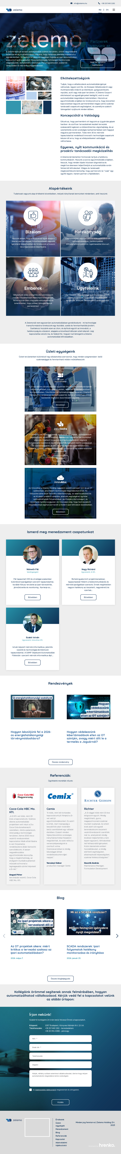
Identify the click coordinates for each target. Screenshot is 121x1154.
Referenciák (61, 1136)
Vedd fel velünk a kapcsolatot (97, 63)
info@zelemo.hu (80, 3)
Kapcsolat (60, 1139)
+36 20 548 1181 (108, 3)
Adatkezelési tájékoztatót (45, 1090)
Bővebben (60, 405)
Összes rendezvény (60, 762)
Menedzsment (62, 1129)
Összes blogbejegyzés (60, 978)
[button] (117, 936)
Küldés (60, 1102)
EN (107, 10)
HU (100, 10)
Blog (58, 1132)
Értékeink (60, 1119)
